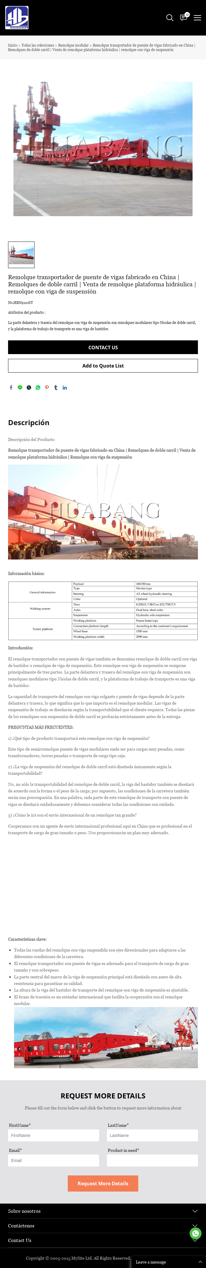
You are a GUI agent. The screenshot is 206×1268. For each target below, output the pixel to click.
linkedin (65, 388)
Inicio (12, 45)
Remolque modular (73, 45)
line (20, 388)
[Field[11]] (53, 1135)
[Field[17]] (152, 1160)
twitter (29, 388)
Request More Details (103, 1183)
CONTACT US (103, 347)
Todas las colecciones (37, 45)
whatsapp (38, 388)
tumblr (56, 388)
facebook (11, 388)
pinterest (47, 388)
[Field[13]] (53, 1160)
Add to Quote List (103, 365)
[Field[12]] (152, 1135)
